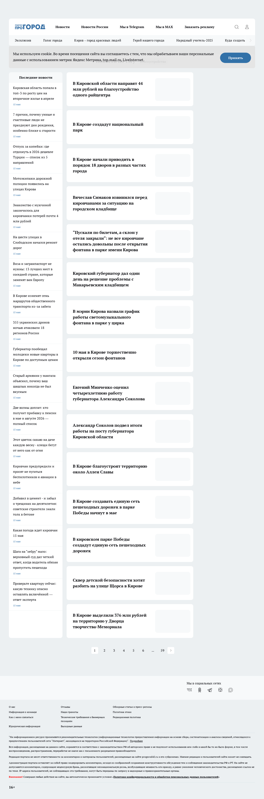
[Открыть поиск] (236, 27)
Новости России (94, 27)
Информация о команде (23, 712)
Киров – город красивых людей (97, 40)
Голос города (52, 40)
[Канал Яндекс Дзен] (220, 690)
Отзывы (65, 706)
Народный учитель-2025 (194, 40)
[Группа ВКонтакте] (189, 690)
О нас (12, 706)
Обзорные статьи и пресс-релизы (132, 706)
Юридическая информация (24, 726)
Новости (62, 27)
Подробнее (136, 740)
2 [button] (104, 650)
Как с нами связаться (21, 717)
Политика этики (122, 712)
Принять (235, 58)
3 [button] (114, 650)
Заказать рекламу (199, 27)
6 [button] (143, 650)
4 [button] (124, 650)
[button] (170, 650)
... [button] (153, 650)
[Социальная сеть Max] (230, 690)
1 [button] (95, 650)
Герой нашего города (148, 40)
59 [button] (162, 650)
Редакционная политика (127, 717)
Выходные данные (71, 726)
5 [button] (133, 650)
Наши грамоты (69, 712)
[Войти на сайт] (247, 27)
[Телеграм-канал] (210, 690)
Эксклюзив (23, 40)
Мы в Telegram (132, 27)
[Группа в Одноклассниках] (199, 690)
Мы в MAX (164, 27)
